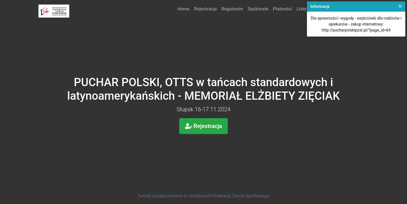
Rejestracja (205, 9)
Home (183, 9)
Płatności (282, 9)
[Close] (400, 6)
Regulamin (232, 9)
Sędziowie (258, 9)
